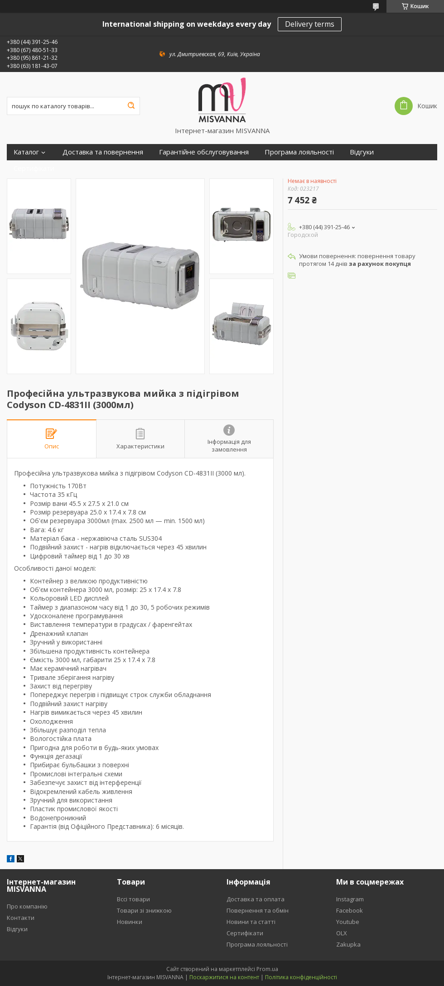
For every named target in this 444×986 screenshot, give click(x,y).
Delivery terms (309, 24)
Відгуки (362, 152)
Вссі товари (133, 899)
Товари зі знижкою (144, 910)
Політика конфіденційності (301, 977)
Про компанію (27, 906)
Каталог (26, 152)
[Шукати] (131, 106)
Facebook (349, 910)
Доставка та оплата (256, 899)
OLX (341, 933)
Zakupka (348, 944)
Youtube (347, 922)
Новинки (129, 922)
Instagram (350, 899)
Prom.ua (267, 969)
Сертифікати (34, 168)
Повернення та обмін (258, 910)
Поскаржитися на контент (224, 977)
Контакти (20, 918)
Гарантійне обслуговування (204, 152)
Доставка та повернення (103, 152)
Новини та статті (251, 922)
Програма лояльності (299, 152)
